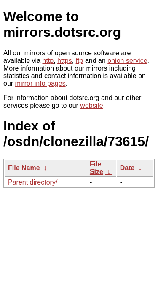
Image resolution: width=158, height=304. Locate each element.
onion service (127, 60)
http (48, 60)
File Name (24, 167)
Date (127, 167)
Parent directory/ (32, 182)
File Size (96, 167)
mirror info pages (40, 83)
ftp (79, 60)
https (64, 60)
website (91, 105)
